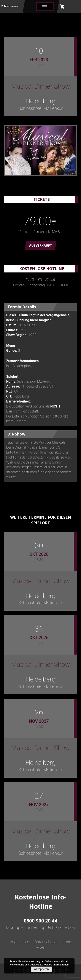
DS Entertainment (10, 6)
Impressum (19, 942)
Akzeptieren (41, 969)
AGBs (40, 947)
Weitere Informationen (56, 964)
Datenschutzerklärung (52, 942)
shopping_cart (62, 6)
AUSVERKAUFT (40, 245)
